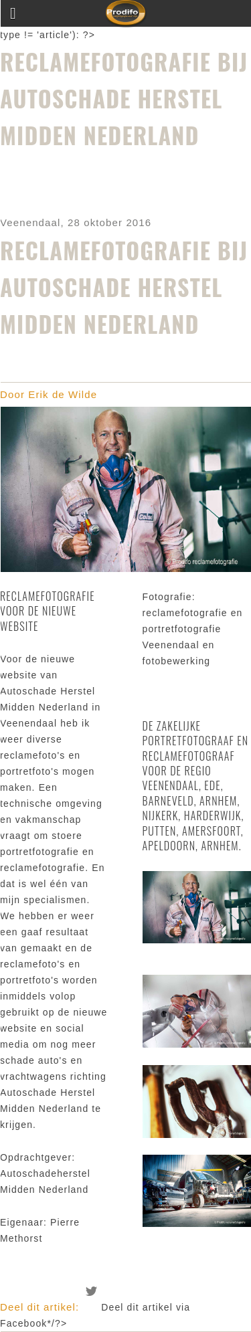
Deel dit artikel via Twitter (92, 1291)
